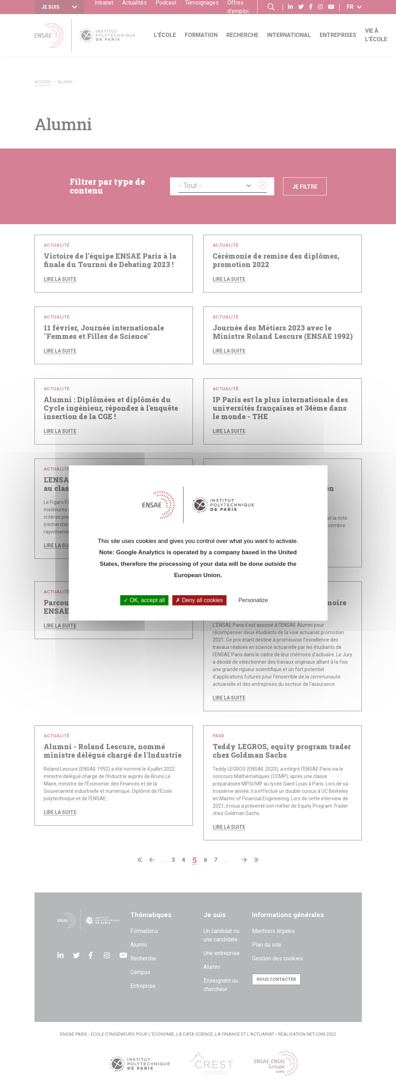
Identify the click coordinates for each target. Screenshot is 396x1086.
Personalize (253, 601)
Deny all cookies (199, 601)
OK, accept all (144, 601)
